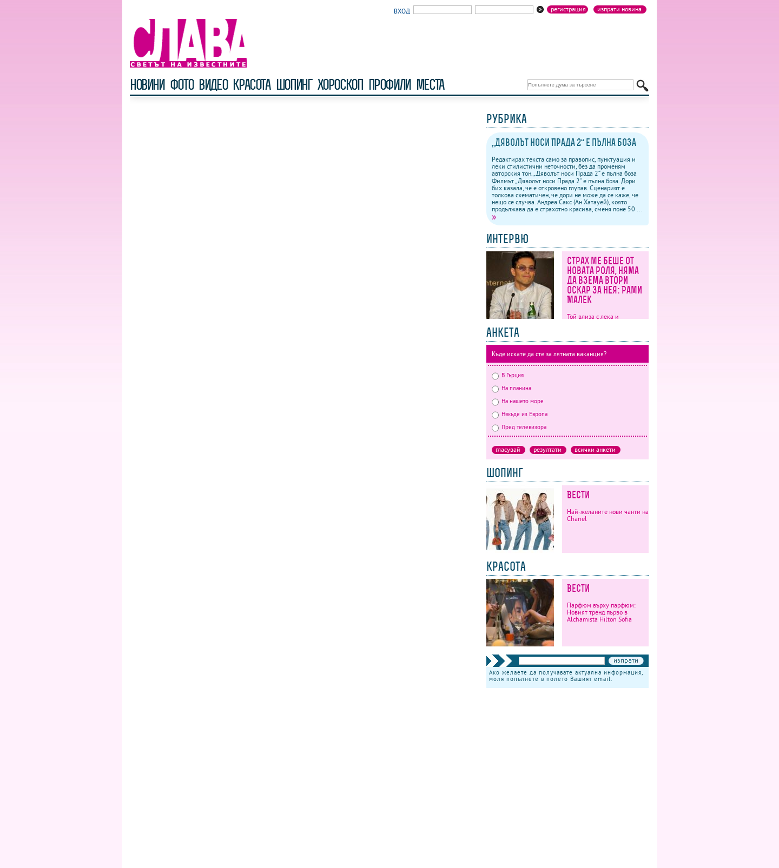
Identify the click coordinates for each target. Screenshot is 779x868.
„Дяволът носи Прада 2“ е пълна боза (564, 142)
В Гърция (508, 375)
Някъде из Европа (519, 414)
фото (182, 85)
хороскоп (340, 85)
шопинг (294, 85)
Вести (578, 495)
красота (251, 85)
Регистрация (568, 9)
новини (147, 85)
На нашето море (518, 401)
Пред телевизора (519, 427)
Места (430, 85)
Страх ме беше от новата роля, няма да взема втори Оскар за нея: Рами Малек (604, 280)
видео (213, 85)
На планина (511, 388)
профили (389, 85)
